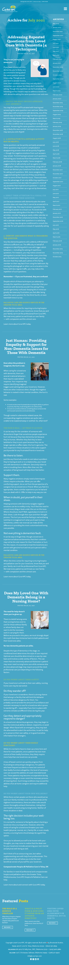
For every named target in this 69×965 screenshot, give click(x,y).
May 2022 (56, 23)
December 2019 (58, 102)
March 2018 (56, 158)
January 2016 (57, 245)
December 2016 (58, 217)
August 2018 (57, 138)
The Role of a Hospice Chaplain (9, 911)
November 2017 (58, 174)
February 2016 (57, 241)
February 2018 (57, 162)
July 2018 (56, 142)
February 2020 (57, 95)
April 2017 (56, 201)
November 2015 (58, 253)
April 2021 (56, 55)
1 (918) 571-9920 (54, 952)
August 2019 (57, 114)
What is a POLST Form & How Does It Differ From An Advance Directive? (34, 913)
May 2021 (56, 51)
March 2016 (56, 237)
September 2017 (58, 181)
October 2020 (57, 75)
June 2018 (56, 146)
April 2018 (56, 154)
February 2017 (57, 209)
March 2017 (56, 205)
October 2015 (57, 256)
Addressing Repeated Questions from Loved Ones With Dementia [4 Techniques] (26, 43)
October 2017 (57, 178)
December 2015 (58, 249)
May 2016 (56, 229)
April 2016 (56, 233)
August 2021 (57, 39)
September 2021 (58, 35)
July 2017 (55, 189)
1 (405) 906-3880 (55, 949)
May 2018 (56, 150)
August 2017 (57, 185)
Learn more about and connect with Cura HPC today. (24, 884)
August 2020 (57, 83)
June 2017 (56, 193)
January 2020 (57, 98)
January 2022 (57, 27)
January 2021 (57, 63)
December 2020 (58, 67)
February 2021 (57, 59)
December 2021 (58, 31)
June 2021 (56, 47)
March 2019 (56, 118)
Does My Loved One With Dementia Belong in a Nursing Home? (26, 597)
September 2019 (58, 110)
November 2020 (58, 71)
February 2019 (57, 122)
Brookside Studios (56, 942)
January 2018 (57, 166)
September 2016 (58, 221)
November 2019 (58, 106)
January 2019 (57, 126)
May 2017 (56, 197)
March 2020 (57, 91)
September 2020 (58, 79)
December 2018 (58, 130)
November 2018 (58, 134)
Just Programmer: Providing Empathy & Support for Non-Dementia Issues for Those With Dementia (26, 346)
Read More (7, 927)
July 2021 (56, 43)
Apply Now (45, 1)
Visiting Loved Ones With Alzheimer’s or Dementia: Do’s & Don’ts (56, 913)
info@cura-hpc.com (26, 1)
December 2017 (58, 170)
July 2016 (56, 225)
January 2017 (57, 213)
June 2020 (56, 87)
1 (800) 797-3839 (37, 1)
